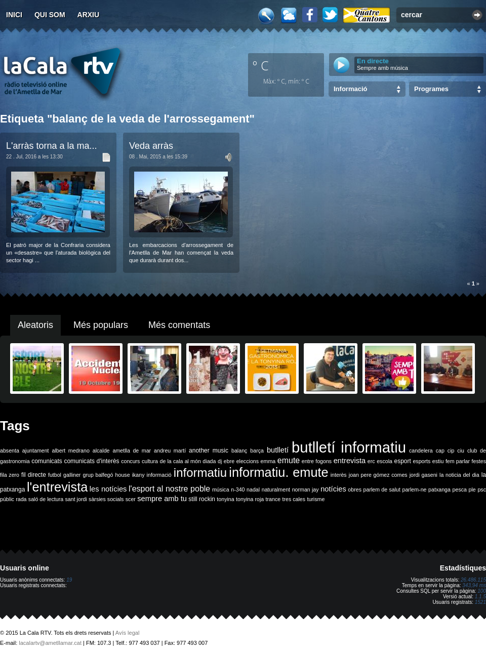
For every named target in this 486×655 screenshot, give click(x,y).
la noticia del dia (459, 475)
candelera (421, 450)
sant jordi (76, 499)
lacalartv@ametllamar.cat (50, 643)
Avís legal (127, 633)
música (220, 489)
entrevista (350, 461)
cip (451, 450)
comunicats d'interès (91, 461)
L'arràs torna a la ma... (51, 146)
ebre (229, 461)
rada (21, 499)
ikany (138, 475)
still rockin (201, 499)
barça (257, 450)
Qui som (49, 15)
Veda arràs (151, 146)
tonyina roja (250, 499)
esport (402, 461)
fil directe (33, 474)
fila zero (9, 475)
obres (354, 489)
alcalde (101, 450)
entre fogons (317, 461)
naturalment (276, 489)
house (122, 475)
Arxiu (88, 15)
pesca (460, 489)
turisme (316, 499)
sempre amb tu (162, 499)
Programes (431, 89)
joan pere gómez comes (378, 475)
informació (159, 475)
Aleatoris (35, 325)
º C (261, 65)
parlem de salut (381, 489)
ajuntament (35, 450)
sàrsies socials (106, 499)
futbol (54, 475)
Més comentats (179, 325)
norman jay (305, 489)
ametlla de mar (131, 450)
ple (472, 489)
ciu (460, 450)
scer (131, 499)
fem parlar (458, 461)
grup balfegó (98, 475)
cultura (150, 461)
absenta (9, 450)
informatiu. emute (278, 472)
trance (273, 499)
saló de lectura (45, 499)
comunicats (46, 461)
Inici (14, 15)
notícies (333, 489)
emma (268, 461)
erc (371, 461)
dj (220, 461)
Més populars (100, 325)
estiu (438, 461)
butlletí (278, 450)
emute (288, 460)
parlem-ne (414, 489)
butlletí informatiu (349, 447)
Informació (350, 89)
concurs (130, 461)
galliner (71, 475)
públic (7, 499)
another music (208, 450)
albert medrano (71, 450)
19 (69, 580)
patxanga (439, 489)
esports (421, 461)
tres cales (293, 499)
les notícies (108, 489)
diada (209, 461)
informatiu (200, 472)
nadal (253, 489)
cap (440, 450)
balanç (239, 450)
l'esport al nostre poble (169, 488)
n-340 (238, 489)
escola (384, 461)
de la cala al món (180, 461)
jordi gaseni (423, 475)
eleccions (247, 461)
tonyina (225, 499)
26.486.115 (473, 580)
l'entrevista (57, 487)
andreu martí (170, 450)
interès (339, 475)
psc (481, 489)
